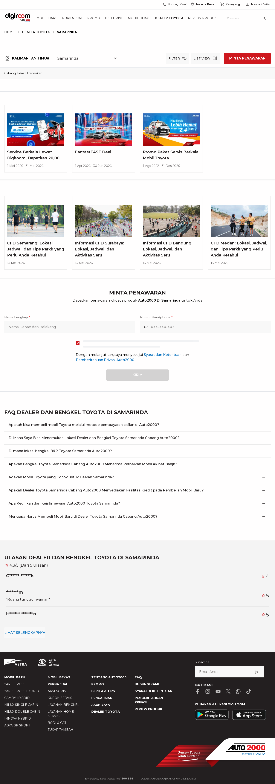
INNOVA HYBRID (17, 718)
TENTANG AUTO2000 (109, 677)
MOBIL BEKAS (59, 677)
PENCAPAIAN (101, 698)
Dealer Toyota (169, 18)
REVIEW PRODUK (148, 709)
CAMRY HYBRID (17, 698)
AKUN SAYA (100, 705)
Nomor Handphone (156, 317)
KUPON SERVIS (60, 698)
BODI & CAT (57, 723)
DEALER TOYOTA (105, 712)
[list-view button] (205, 58)
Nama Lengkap (17, 317)
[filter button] (177, 58)
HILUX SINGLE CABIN (21, 705)
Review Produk (202, 18)
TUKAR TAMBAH (60, 730)
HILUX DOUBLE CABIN (22, 712)
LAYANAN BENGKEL (63, 705)
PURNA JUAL (58, 684)
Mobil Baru (47, 18)
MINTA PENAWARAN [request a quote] (247, 58)
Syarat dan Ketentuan (163, 355)
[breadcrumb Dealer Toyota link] (35, 32)
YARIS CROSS (14, 684)
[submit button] (137, 375)
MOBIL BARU (14, 677)
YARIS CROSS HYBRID (21, 691)
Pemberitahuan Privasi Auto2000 (105, 360)
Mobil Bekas (139, 18)
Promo (93, 18)
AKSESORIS (57, 691)
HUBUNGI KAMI (147, 684)
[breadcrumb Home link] (9, 32)
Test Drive (114, 18)
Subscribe (202, 662)
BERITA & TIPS (103, 691)
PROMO (97, 684)
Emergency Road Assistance (109, 778)
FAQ (138, 677)
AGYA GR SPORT (17, 725)
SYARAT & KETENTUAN (153, 691)
